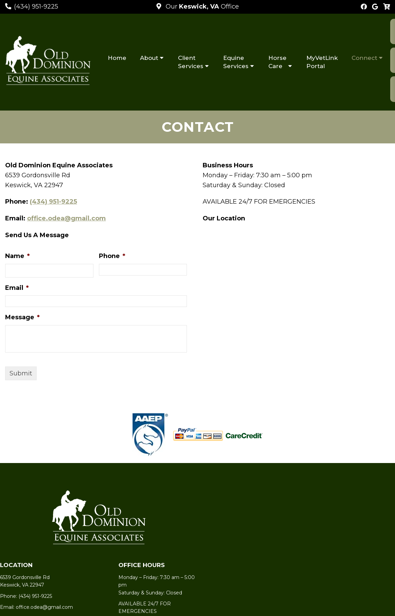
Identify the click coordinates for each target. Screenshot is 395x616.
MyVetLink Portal (322, 61)
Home (117, 57)
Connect (364, 57)
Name (17, 256)
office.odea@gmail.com (66, 218)
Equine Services (236, 61)
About (149, 57)
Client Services (190, 61)
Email (17, 288)
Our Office (201, 6)
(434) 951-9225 (36, 6)
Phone (112, 256)
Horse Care (277, 61)
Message (22, 317)
